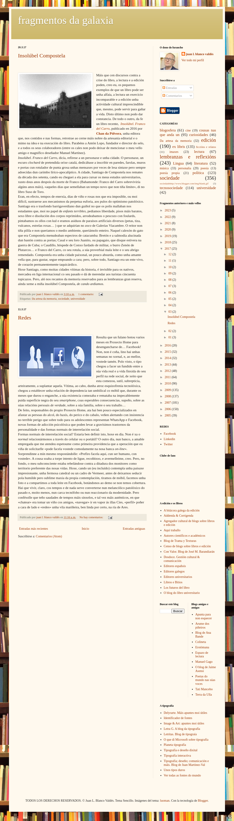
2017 (168, 248)
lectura (199, 151)
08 (170, 279)
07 (170, 286)
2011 (168, 377)
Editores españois (175, 566)
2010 (168, 383)
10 (170, 267)
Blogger (203, 800)
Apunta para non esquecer (203, 616)
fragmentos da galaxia (65, 20)
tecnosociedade (171, 188)
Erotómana (202, 647)
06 (170, 292)
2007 (168, 402)
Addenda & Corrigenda (178, 515)
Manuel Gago (204, 661)
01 (170, 337)
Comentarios (172, 95)
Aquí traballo (172, 530)
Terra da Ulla (203, 694)
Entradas (169, 88)
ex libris (178, 147)
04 (170, 305)
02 (170, 331)
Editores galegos (174, 571)
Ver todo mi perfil (193, 60)
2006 (168, 409)
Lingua (178, 163)
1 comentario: (86, 294)
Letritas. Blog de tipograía (180, 734)
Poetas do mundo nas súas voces (205, 680)
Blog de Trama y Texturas (180, 541)
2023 (168, 210)
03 (170, 311)
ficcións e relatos (206, 147)
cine (188, 130)
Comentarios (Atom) (49, 536)
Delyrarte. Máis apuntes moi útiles (185, 713)
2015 (168, 351)
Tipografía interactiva (177, 755)
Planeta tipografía (175, 744)
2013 (168, 364)
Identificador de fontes (178, 718)
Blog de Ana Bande (203, 634)
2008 (168, 396)
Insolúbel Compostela (41, 56)
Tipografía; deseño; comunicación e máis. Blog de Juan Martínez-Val (186, 763)
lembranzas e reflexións (188, 157)
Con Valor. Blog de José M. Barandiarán (189, 551)
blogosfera (168, 130)
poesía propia (170, 173)
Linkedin (169, 439)
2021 (168, 223)
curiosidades (198, 135)
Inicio (85, 528)
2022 (168, 217)
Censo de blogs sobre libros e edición (187, 546)
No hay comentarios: (92, 517)
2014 (168, 358)
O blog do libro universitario (182, 593)
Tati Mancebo (204, 689)
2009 (168, 390)
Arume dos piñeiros (202, 625)
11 (170, 260)
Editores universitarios (178, 577)
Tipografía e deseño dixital (181, 750)
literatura (201, 163)
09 (170, 273)
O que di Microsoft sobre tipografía (186, 739)
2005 (168, 415)
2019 (168, 236)
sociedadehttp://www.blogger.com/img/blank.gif (184, 183)
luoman (164, 800)
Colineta (200, 642)
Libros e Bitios (173, 582)
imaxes (173, 152)
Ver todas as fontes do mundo (182, 775)
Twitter (168, 444)
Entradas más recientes (33, 528)
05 (170, 299)
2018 (168, 242)
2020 (168, 229)
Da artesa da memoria (44, 298)
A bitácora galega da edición (182, 510)
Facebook (170, 433)
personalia (184, 168)
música (164, 168)
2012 (168, 371)
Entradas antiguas (134, 528)
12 (170, 254)
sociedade (63, 298)
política (198, 173)
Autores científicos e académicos (184, 535)
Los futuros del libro (177, 587)
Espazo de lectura (201, 654)
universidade (78, 298)
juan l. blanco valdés (48, 294)
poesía (205, 168)
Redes (24, 318)
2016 (168, 345)
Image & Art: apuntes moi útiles (184, 723)
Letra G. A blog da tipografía (182, 729)
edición (208, 140)
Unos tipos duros (174, 770)
